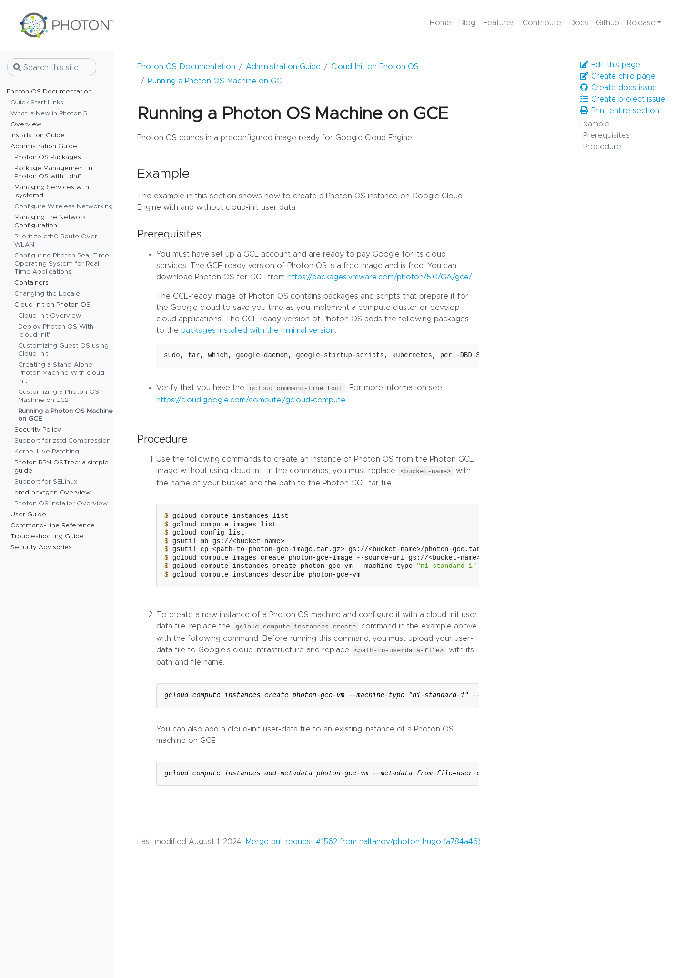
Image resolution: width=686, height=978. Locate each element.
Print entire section (619, 110)
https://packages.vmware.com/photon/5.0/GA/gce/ (379, 277)
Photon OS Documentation (186, 67)
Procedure (602, 147)
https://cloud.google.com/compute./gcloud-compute (250, 400)
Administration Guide (283, 67)
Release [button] (641, 23)
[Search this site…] (51, 67)
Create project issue (622, 99)
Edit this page (609, 65)
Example (594, 124)
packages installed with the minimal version (258, 330)
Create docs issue (618, 87)
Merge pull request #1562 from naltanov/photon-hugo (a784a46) (363, 841)
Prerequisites (606, 135)
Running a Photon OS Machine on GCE (217, 81)
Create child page (617, 76)
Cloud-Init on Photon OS (375, 67)
